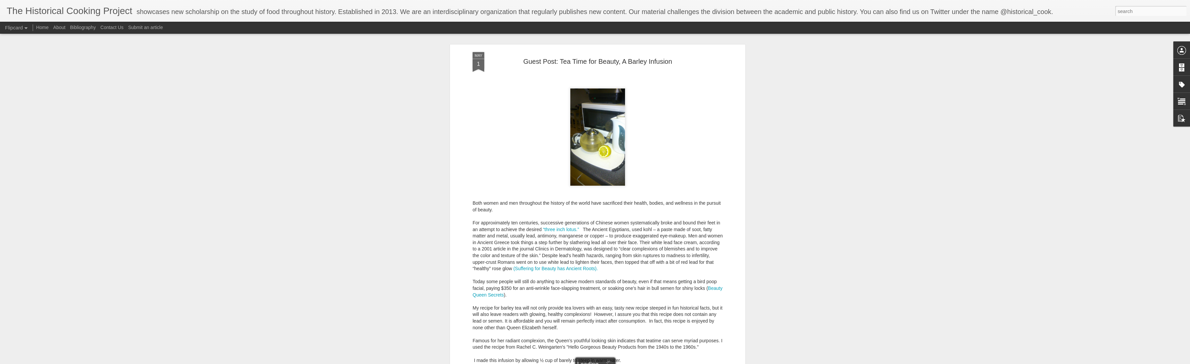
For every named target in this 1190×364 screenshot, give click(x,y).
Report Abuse (669, 360)
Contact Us (112, 27)
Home (42, 27)
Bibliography (83, 27)
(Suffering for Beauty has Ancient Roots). (556, 187)
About (59, 27)
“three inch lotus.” (561, 148)
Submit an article (145, 27)
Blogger (650, 360)
